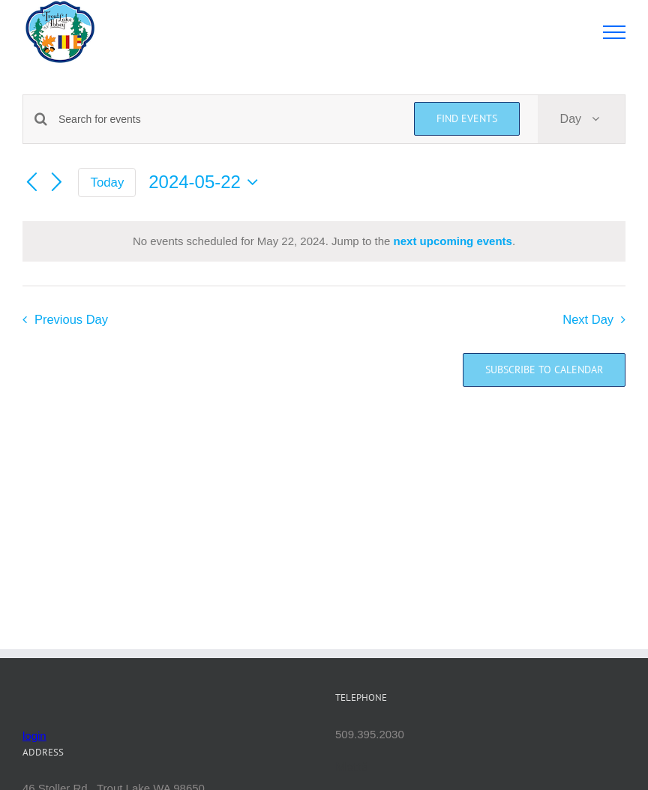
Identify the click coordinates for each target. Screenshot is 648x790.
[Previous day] (31, 183)
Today (107, 182)
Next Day (588, 319)
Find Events (466, 118)
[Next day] (57, 183)
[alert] (324, 241)
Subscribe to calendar (544, 370)
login (34, 735)
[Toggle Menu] (614, 32)
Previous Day (71, 319)
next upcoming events (453, 241)
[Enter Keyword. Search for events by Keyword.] (227, 119)
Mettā (352, 766)
